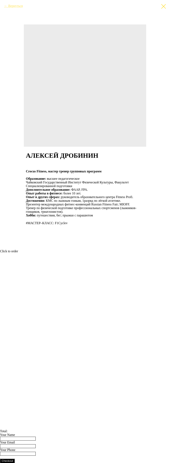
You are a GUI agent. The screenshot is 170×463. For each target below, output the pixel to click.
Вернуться (15, 6)
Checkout (7, 460)
